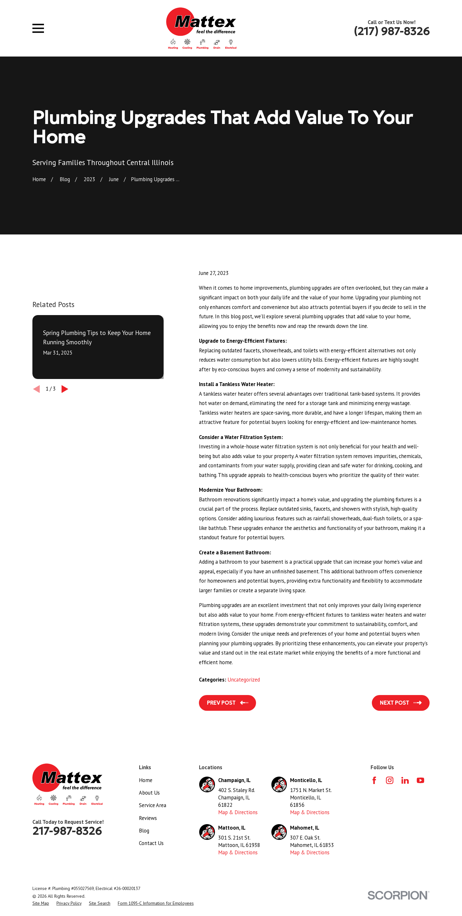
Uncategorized (243, 679)
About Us (149, 792)
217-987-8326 (67, 831)
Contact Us (151, 843)
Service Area (152, 805)
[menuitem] (40, 903)
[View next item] (65, 389)
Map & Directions (238, 812)
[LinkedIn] (405, 780)
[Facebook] (374, 780)
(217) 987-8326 (392, 31)
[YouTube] (420, 780)
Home (145, 780)
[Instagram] (389, 780)
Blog (144, 830)
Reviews (148, 818)
